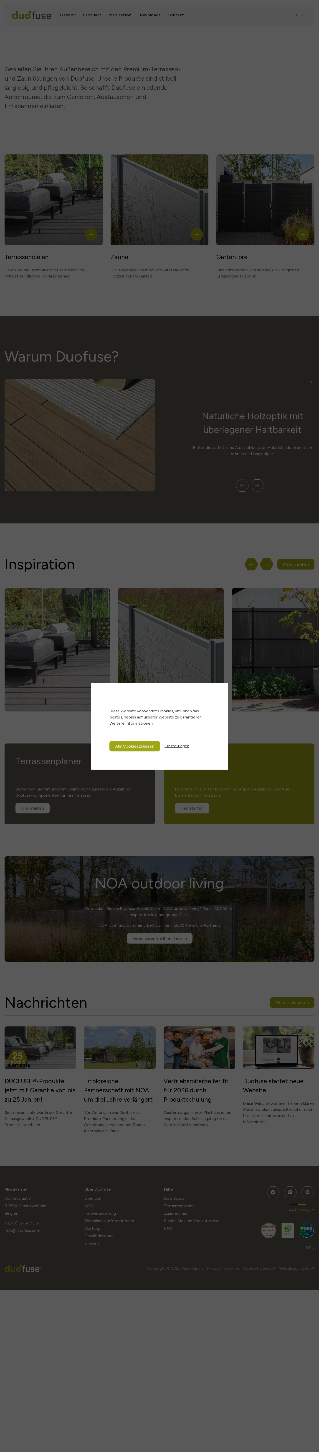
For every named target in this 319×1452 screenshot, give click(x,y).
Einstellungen (177, 745)
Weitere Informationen (131, 723)
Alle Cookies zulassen (134, 746)
